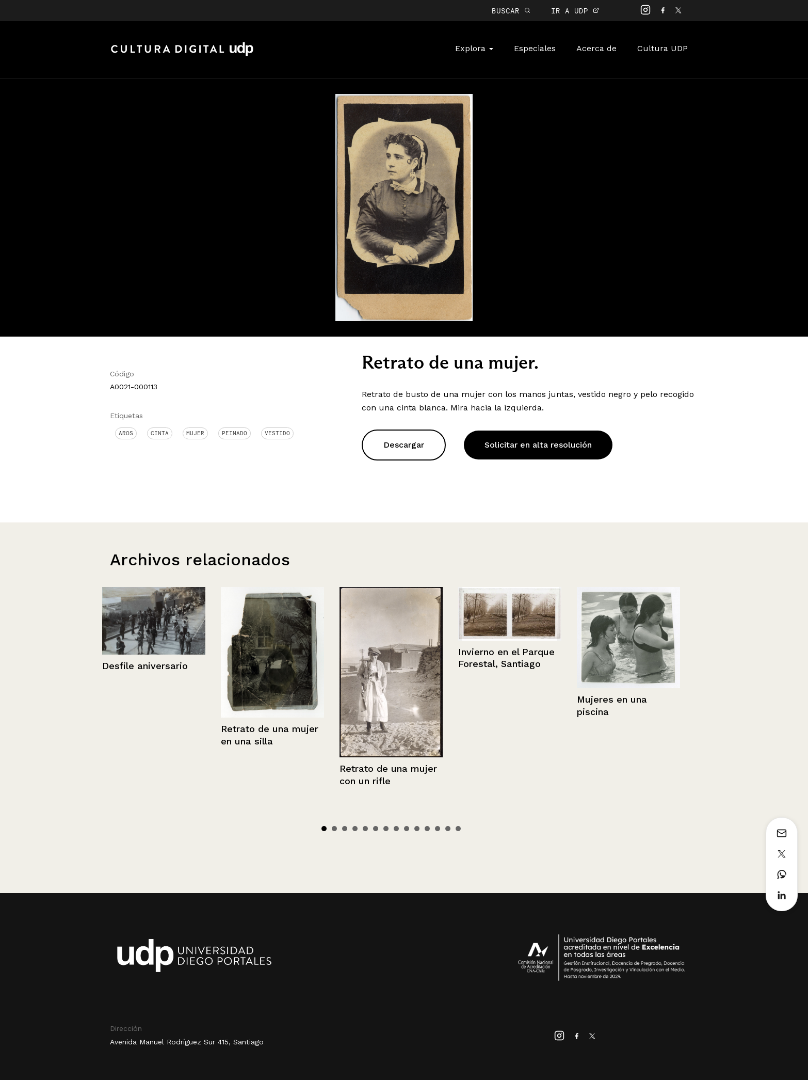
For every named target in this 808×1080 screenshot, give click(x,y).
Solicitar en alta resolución (538, 445)
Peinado (234, 433)
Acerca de (596, 48)
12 (437, 828)
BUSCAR (511, 10)
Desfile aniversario (145, 665)
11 (427, 828)
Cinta (160, 433)
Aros (126, 433)
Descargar (403, 445)
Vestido (277, 433)
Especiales (535, 48)
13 (447, 828)
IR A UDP (575, 10)
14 (458, 828)
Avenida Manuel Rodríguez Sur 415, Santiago (187, 1042)
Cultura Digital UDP (182, 55)
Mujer (195, 433)
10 (416, 828)
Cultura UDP (662, 48)
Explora (474, 48)
